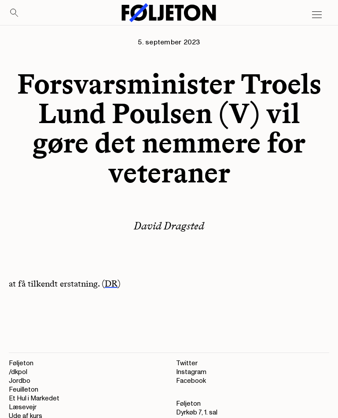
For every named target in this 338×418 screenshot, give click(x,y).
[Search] (14, 13)
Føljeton (21, 363)
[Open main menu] (317, 15)
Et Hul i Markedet (34, 398)
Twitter (187, 363)
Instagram (191, 372)
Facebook (191, 380)
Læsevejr (23, 407)
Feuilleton (23, 389)
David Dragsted (169, 225)
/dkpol (18, 372)
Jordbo (19, 380)
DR (111, 283)
